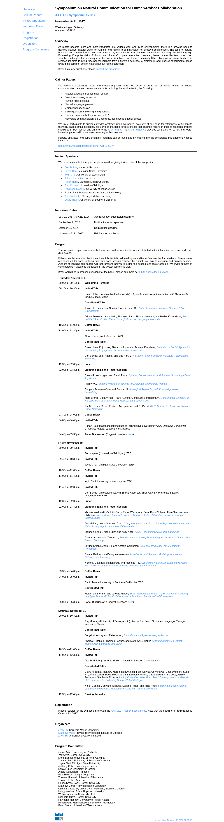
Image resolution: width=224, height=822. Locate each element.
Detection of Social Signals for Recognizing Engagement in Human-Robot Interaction (137, 349)
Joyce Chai (71, 171)
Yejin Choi (70, 174)
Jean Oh (63, 730)
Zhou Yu (63, 735)
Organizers (30, 43)
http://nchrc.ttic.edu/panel (155, 272)
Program (28, 32)
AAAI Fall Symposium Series (75, 15)
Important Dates (33, 26)
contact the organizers (108, 69)
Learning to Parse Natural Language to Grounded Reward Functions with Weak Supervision (135, 687)
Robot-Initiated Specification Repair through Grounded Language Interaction (137, 318)
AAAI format (115, 129)
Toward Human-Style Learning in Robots (146, 635)
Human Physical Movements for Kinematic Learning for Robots (132, 383)
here (130, 434)
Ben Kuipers (71, 185)
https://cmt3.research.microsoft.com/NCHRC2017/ (86, 146)
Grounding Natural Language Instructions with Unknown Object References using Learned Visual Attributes (136, 564)
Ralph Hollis (71, 182)
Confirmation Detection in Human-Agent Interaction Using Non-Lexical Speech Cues (137, 399)
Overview (29, 9)
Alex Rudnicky (72, 196)
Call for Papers (32, 15)
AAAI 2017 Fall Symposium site (128, 710)
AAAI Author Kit (137, 129)
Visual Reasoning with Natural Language (156, 532)
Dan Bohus (71, 167)
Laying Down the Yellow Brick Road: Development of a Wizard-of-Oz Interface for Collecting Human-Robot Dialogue (136, 679)
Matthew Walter (66, 733)
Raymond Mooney (75, 189)
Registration (30, 38)
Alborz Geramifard (75, 178)
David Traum (72, 199)
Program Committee (36, 49)
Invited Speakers (34, 20)
